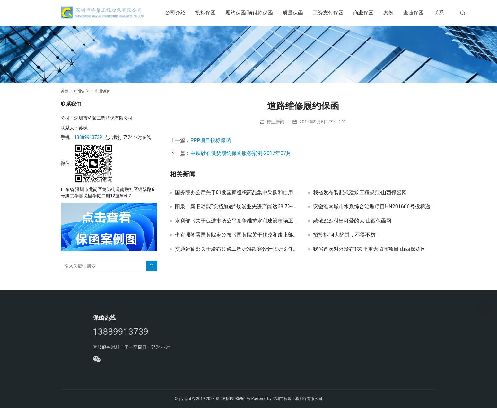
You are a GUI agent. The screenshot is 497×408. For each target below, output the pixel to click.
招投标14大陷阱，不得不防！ (346, 235)
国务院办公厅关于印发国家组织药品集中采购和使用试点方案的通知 (236, 192)
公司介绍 (178, 13)
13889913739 (88, 137)
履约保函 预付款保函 (251, 13)
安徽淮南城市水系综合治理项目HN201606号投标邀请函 (374, 207)
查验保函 (416, 13)
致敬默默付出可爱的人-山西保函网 (352, 221)
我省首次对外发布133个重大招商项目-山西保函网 (369, 249)
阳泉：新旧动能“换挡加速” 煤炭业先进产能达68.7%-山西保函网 (236, 207)
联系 (441, 13)
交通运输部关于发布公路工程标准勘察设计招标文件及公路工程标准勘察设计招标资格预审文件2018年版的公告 (236, 249)
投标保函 (208, 13)
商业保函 (366, 13)
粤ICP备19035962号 (232, 398)
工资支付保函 (330, 13)
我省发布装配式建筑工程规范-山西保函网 (360, 192)
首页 (64, 91)
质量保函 (295, 13)
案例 (391, 13)
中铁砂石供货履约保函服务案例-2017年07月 (240, 153)
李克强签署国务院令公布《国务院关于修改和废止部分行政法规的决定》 (236, 235)
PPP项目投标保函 (210, 140)
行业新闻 (275, 121)
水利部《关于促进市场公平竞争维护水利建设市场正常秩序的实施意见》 (236, 221)
